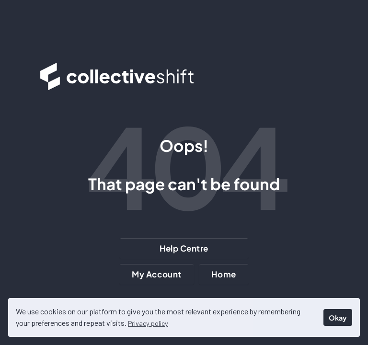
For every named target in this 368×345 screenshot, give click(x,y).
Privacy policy (148, 323)
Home (223, 274)
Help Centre (184, 248)
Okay (337, 317)
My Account (156, 274)
